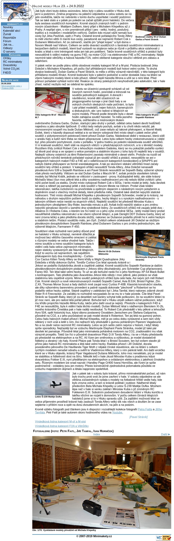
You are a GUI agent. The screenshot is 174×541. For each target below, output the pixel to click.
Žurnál (7, 34)
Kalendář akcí (11, 30)
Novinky (8, 27)
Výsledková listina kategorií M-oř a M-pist (60, 421)
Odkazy (8, 48)
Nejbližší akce (10, 80)
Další (166, 434)
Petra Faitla (145, 409)
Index (96, 434)
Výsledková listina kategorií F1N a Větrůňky (62, 426)
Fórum (7, 41)
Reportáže (9, 37)
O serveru (9, 51)
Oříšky (7, 58)
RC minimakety (12, 61)
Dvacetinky (10, 65)
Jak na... (8, 44)
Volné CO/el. (11, 69)
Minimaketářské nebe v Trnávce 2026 (12, 87)
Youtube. (117, 412)
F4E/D (7, 72)
